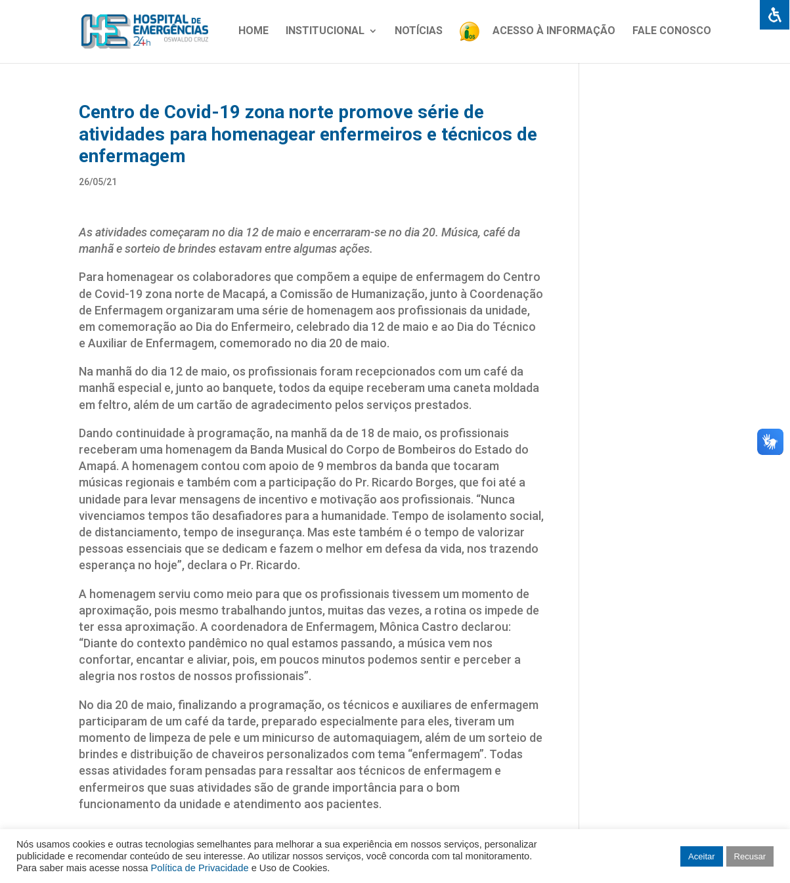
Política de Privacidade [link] (199, 868)
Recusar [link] (750, 856)
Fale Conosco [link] (671, 31)
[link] (774, 16)
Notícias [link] (419, 31)
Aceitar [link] (701, 856)
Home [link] (253, 31)
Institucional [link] (325, 31)
